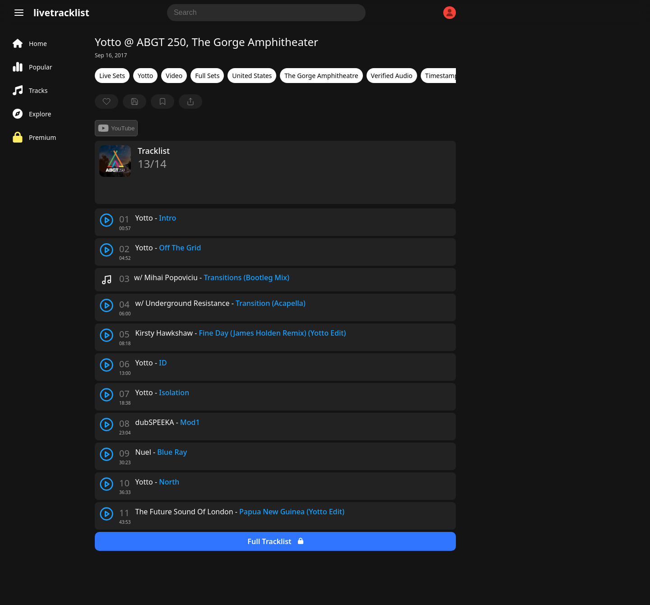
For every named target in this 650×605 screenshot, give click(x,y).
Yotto (145, 75)
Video (174, 75)
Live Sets (112, 75)
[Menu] (19, 13)
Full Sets (207, 75)
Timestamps (443, 75)
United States (252, 75)
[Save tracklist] (134, 101)
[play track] (106, 220)
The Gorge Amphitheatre (321, 75)
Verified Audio (392, 75)
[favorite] (106, 101)
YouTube (116, 128)
